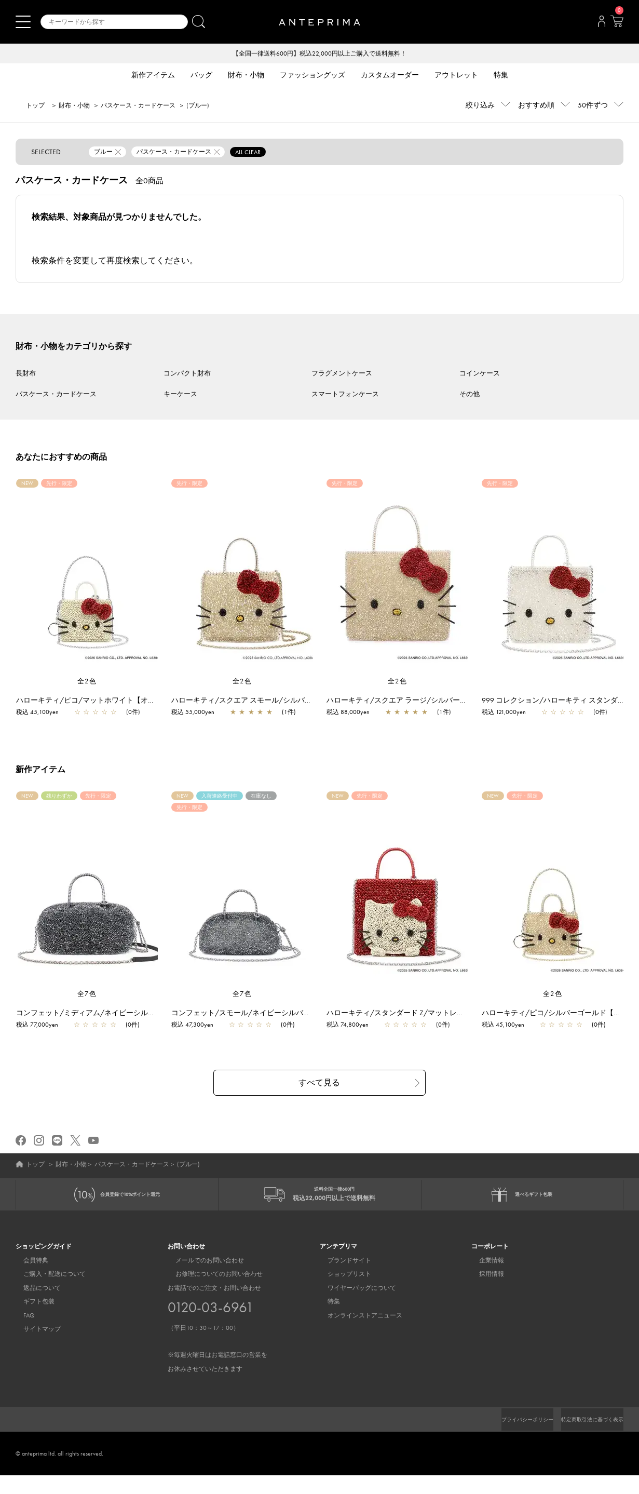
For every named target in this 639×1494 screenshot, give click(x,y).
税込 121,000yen (509, 713)
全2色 (87, 682)
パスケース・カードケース (138, 106)
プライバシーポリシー (510, 1438)
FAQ (21, 1333)
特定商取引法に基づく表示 (586, 1438)
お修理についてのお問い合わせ (211, 1292)
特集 (326, 1320)
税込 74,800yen (353, 1035)
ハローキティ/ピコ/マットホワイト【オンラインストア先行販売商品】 (138, 701)
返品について (34, 1306)
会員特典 (28, 1278)
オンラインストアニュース (357, 1333)
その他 (469, 395)
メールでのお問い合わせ (202, 1278)
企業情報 (483, 1278)
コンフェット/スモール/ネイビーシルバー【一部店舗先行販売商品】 (289, 1023)
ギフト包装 (31, 1320)
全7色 (87, 1004)
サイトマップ (34, 1347)
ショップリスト (341, 1292)
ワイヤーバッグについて (354, 1306)
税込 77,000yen (42, 1035)
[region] (242, 578)
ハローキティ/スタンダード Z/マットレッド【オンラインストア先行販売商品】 (462, 1023)
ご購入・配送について (47, 1292)
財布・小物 (74, 106)
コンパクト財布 (187, 374)
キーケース (180, 395)
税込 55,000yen (198, 713)
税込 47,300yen (197, 1035)
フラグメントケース (341, 374)
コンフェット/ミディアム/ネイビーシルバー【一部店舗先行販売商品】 (138, 1023)
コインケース (479, 374)
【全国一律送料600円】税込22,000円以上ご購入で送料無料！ (319, 54)
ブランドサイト (341, 1278)
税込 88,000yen (353, 713)
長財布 (26, 374)
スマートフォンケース (345, 395)
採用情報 (483, 1292)
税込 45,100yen (42, 713)
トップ (35, 106)
